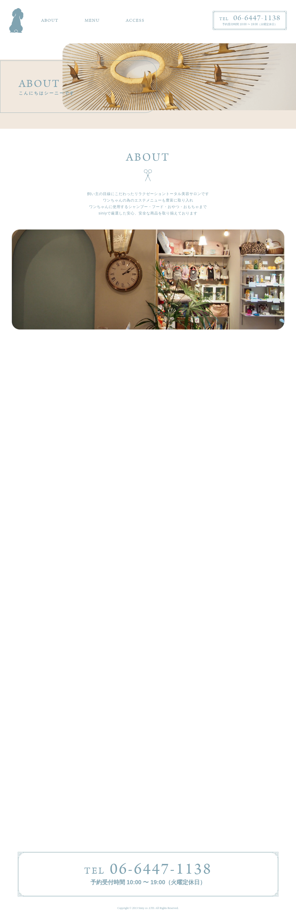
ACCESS (135, 20)
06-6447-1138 (148, 869)
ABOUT (50, 20)
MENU (92, 20)
